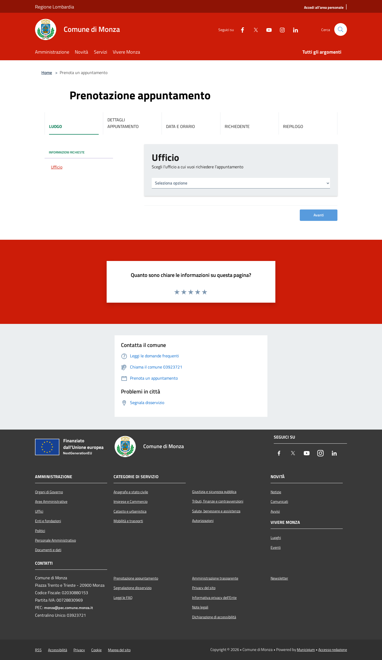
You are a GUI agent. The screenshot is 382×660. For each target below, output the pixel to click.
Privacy (79, 650)
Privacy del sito (203, 588)
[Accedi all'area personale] (324, 7)
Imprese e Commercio (130, 501)
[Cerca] (340, 29)
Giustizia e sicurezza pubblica (214, 492)
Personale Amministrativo (55, 540)
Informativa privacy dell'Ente (214, 598)
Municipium (306, 650)
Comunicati (279, 501)
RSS (38, 650)
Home (46, 72)
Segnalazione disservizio (132, 588)
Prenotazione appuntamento (136, 578)
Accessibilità (57, 650)
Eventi (276, 547)
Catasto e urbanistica (130, 511)
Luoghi (276, 538)
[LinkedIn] (293, 29)
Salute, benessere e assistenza (216, 511)
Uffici (39, 511)
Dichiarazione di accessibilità (214, 617)
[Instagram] (280, 29)
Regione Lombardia (54, 6)
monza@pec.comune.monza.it (68, 608)
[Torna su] (366, 644)
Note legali (200, 607)
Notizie (276, 492)
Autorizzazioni (203, 521)
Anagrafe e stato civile (131, 492)
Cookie (96, 650)
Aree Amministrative (51, 501)
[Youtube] (267, 29)
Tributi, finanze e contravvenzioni (217, 501)
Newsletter (279, 578)
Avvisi (275, 511)
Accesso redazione (332, 650)
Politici (40, 531)
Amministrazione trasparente (215, 578)
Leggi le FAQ (123, 598)
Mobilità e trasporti (128, 521)
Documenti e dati (48, 550)
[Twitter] (253, 29)
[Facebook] (240, 29)
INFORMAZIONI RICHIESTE (67, 152)
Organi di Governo (49, 492)
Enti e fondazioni (48, 521)
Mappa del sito (119, 650)
